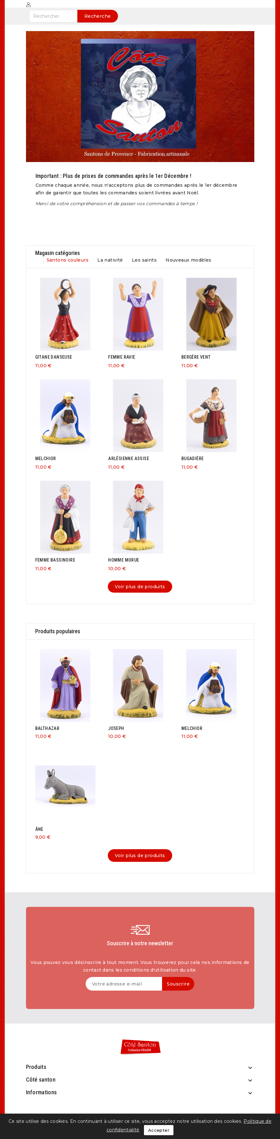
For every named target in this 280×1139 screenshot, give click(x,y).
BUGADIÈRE (192, 458)
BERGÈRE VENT (196, 357)
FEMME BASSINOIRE (55, 560)
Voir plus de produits (140, 586)
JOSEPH (116, 728)
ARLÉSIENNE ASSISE (128, 458)
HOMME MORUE (123, 560)
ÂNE (39, 829)
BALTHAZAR (47, 728)
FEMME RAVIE (121, 357)
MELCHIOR (45, 458)
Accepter (158, 1130)
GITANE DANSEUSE (53, 357)
